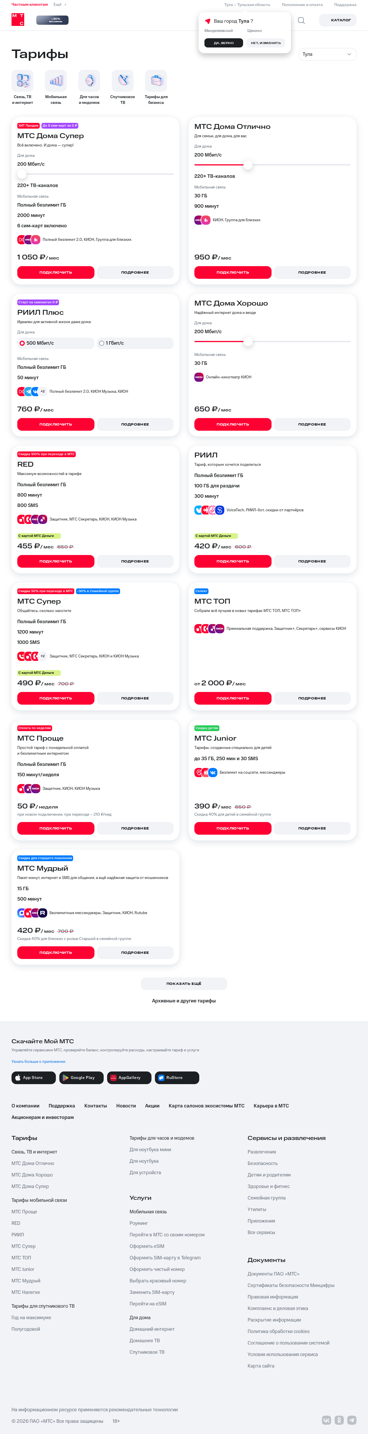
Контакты (95, 1106)
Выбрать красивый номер (158, 1280)
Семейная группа (267, 1198)
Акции (152, 1106)
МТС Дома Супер (30, 1186)
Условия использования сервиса (283, 1354)
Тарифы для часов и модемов (162, 1138)
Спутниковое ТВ (147, 1352)
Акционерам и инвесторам (43, 1117)
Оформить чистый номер (157, 1269)
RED (16, 1223)
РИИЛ (18, 1234)
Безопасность (263, 1163)
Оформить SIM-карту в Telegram (165, 1257)
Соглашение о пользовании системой (288, 1343)
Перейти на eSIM (148, 1303)
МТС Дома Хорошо (32, 1175)
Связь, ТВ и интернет (34, 1152)
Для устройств (145, 1172)
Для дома (140, 1317)
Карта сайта (261, 1366)
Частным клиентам (30, 4)
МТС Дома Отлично (33, 1163)
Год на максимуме (31, 1317)
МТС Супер (24, 1246)
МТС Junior (23, 1269)
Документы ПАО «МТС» (273, 1274)
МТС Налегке (26, 1292)
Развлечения (262, 1152)
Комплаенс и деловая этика (278, 1308)
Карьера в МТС (271, 1106)
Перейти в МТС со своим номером (167, 1234)
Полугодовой (26, 1329)
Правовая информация (273, 1297)
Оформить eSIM (147, 1246)
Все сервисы (261, 1232)
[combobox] (327, 54)
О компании (25, 1106)
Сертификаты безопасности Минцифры (291, 1285)
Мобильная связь (148, 1211)
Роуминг (139, 1223)
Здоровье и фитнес (269, 1186)
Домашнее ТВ (145, 1340)
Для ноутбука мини (150, 1149)
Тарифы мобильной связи (39, 1200)
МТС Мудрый (26, 1280)
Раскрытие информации (274, 1320)
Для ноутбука (144, 1161)
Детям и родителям (269, 1175)
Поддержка (62, 1106)
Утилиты (257, 1209)
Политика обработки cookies (279, 1331)
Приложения (261, 1221)
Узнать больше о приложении (38, 1062)
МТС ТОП (21, 1257)
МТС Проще (24, 1211)
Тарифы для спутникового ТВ (43, 1306)
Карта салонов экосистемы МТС (206, 1106)
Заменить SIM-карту (152, 1292)
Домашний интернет (152, 1329)
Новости (126, 1106)
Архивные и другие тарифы (184, 1001)
